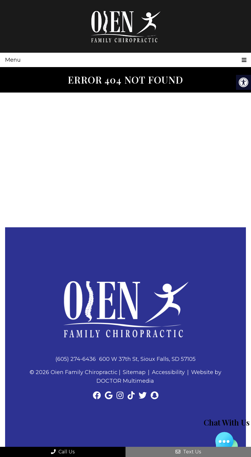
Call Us (63, 452)
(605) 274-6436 (75, 359)
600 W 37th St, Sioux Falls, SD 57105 (147, 359)
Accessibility (168, 372)
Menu (13, 60)
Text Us (188, 452)
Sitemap (134, 372)
